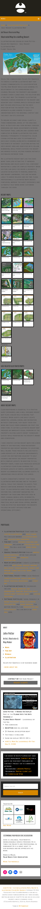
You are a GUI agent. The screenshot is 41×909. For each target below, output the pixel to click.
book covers (31, 534)
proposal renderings (19, 581)
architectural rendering (18, 539)
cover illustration (12, 578)
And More (7, 825)
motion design (10, 557)
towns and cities (18, 570)
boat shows (17, 565)
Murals (8, 654)
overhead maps (23, 594)
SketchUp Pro (10, 604)
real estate (9, 568)
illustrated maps (29, 537)
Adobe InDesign (26, 604)
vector (14, 589)
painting (19, 591)
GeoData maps (10, 594)
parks (29, 570)
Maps (7, 647)
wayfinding (8, 573)
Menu (3, 19)
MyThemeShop (23, 906)
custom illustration (13, 534)
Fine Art (8, 651)
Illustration (10, 657)
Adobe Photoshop (11, 602)
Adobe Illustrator (28, 602)
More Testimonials (11, 862)
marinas (34, 565)
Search (20, 793)
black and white (31, 591)
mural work (31, 547)
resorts (26, 565)
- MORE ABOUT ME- (10, 667)
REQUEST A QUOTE (21, 683)
